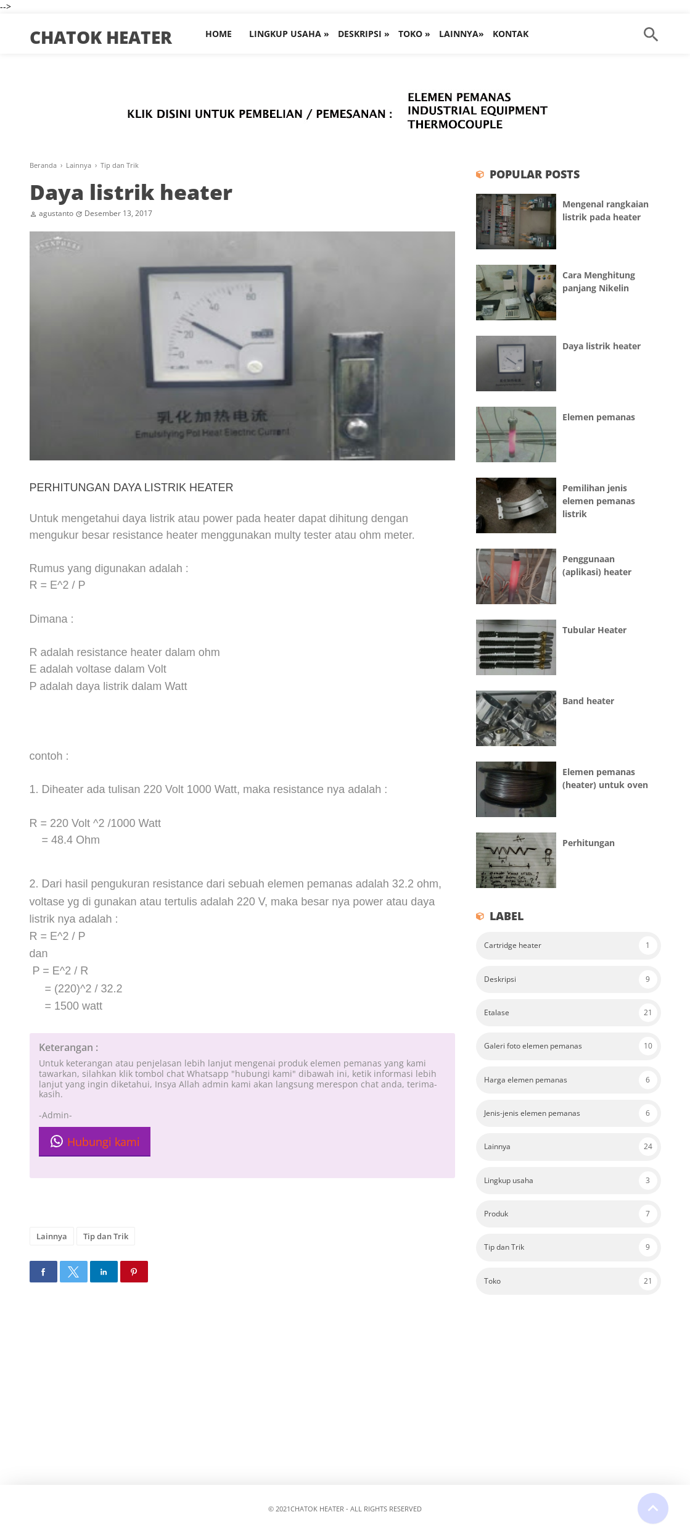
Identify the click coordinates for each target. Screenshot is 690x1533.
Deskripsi (500, 979)
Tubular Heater (594, 630)
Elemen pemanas (598, 417)
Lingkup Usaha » (289, 33)
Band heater (588, 701)
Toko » (414, 33)
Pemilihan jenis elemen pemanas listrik (598, 501)
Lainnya (51, 1236)
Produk (496, 1213)
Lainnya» (461, 33)
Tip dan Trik (105, 1236)
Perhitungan (588, 843)
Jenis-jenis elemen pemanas (532, 1113)
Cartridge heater (512, 945)
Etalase (496, 1012)
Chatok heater (101, 37)
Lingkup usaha (508, 1180)
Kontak (510, 33)
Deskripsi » (364, 33)
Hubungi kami (94, 1141)
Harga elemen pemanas (525, 1079)
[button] (43, 1271)
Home (218, 33)
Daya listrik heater (131, 191)
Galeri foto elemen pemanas (533, 1046)
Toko (492, 1281)
